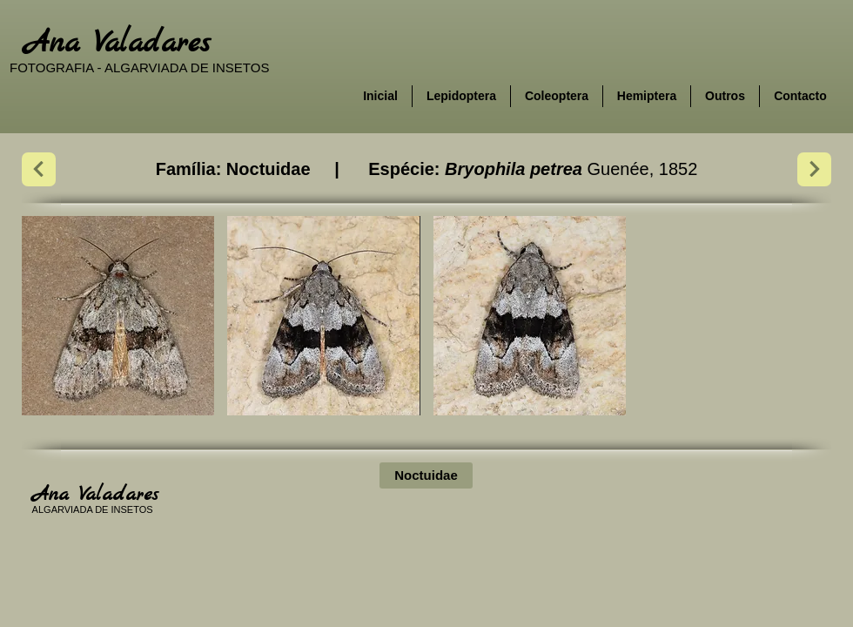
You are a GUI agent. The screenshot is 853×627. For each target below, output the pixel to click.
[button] (118, 315)
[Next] (39, 169)
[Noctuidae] (426, 475)
